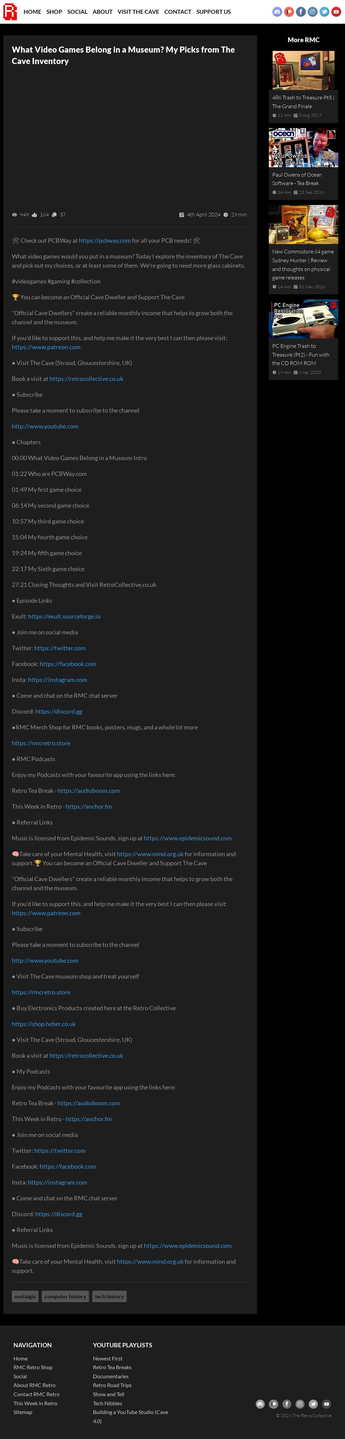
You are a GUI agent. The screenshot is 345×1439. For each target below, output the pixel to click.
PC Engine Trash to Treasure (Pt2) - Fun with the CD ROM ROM (301, 354)
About (103, 11)
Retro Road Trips (112, 1385)
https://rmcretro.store (41, 743)
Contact (177, 11)
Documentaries (111, 1376)
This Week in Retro (35, 1403)
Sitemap (22, 1412)
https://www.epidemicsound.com (188, 838)
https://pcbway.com (105, 240)
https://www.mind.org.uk (150, 854)
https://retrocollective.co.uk (86, 378)
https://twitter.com (60, 648)
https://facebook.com (68, 663)
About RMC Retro (34, 1385)
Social (77, 11)
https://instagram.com (57, 679)
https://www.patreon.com (46, 347)
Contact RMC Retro (36, 1394)
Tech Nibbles (107, 1403)
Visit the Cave (138, 11)
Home (32, 11)
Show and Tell (108, 1394)
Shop (54, 11)
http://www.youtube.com (45, 426)
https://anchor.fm (89, 806)
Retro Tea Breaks (112, 1367)
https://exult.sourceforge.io (64, 616)
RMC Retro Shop (33, 1367)
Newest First (108, 1358)
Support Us (213, 11)
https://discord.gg (58, 711)
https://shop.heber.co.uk (44, 1023)
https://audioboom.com (89, 790)
